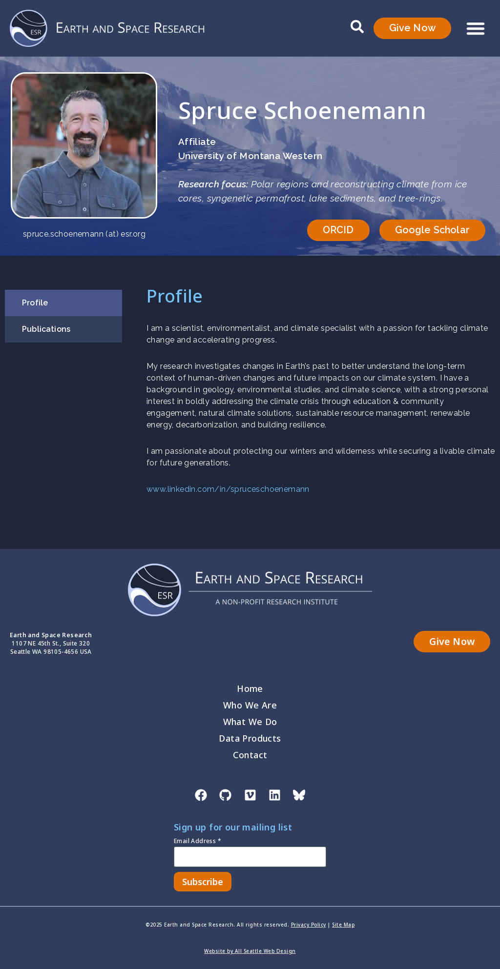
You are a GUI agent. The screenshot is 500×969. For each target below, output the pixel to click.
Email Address (197, 841)
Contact (250, 755)
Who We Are (250, 705)
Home (250, 689)
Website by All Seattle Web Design (250, 951)
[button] (475, 28)
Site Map (343, 924)
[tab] (63, 303)
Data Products (250, 739)
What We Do (250, 722)
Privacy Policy (308, 924)
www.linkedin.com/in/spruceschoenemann (228, 489)
